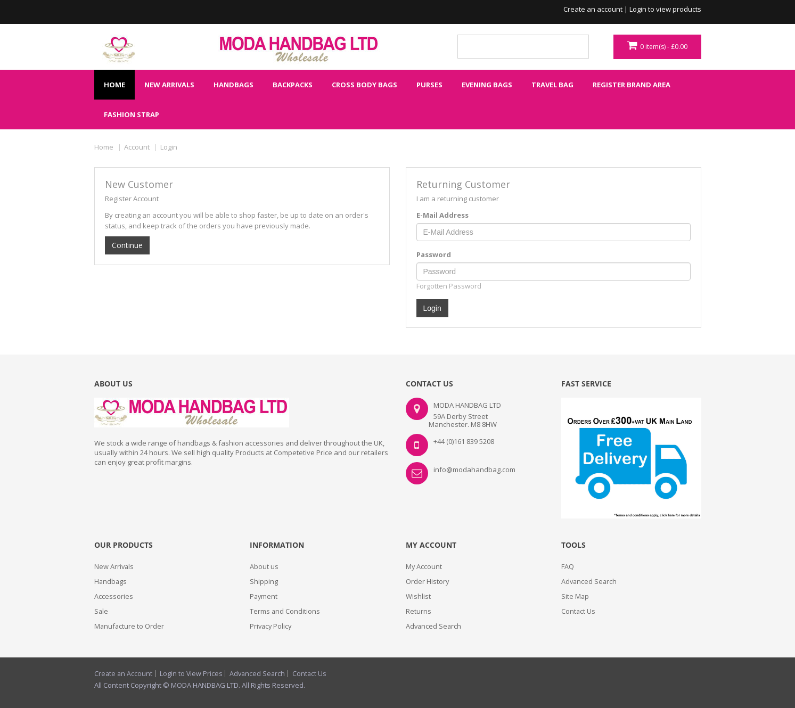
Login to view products (665, 9)
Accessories (113, 596)
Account (137, 147)
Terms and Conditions (285, 611)
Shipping (264, 581)
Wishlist (418, 596)
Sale (101, 611)
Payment (264, 596)
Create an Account (123, 673)
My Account (424, 566)
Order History (427, 581)
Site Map (575, 596)
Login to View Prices (192, 673)
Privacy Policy (271, 626)
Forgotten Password (448, 286)
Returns (418, 611)
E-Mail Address (442, 215)
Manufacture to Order (129, 626)
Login (168, 147)
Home (103, 147)
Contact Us (578, 611)
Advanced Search (434, 626)
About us (264, 566)
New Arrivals (114, 566)
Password (433, 254)
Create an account (592, 9)
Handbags (111, 581)
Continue (127, 245)
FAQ (567, 566)
